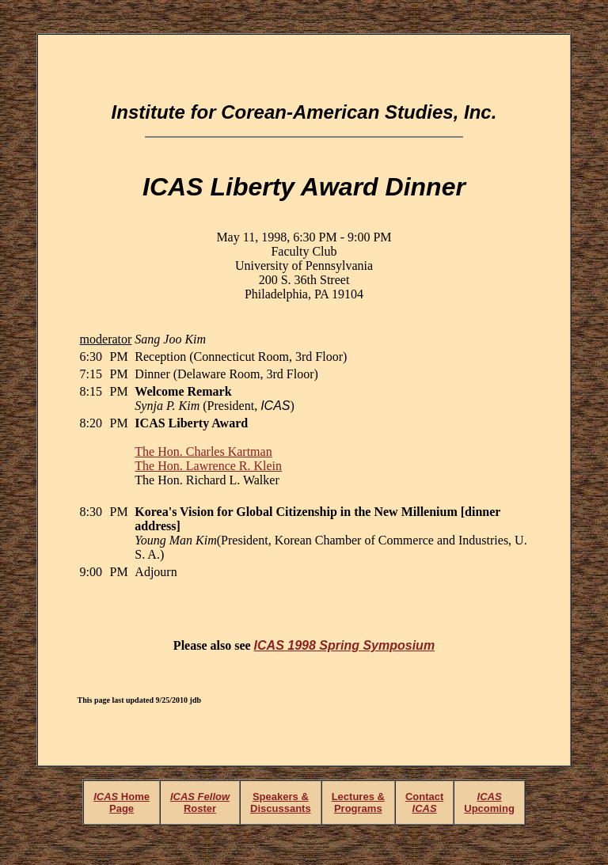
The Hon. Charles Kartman (203, 451)
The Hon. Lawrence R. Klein (208, 465)
